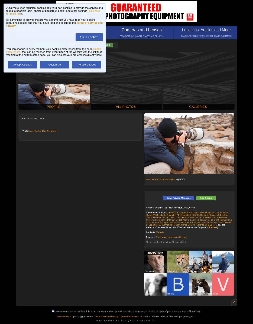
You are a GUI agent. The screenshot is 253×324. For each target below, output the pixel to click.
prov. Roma (152, 179)
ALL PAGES (35, 131)
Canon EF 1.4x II (189, 225)
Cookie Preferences (129, 316)
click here (212, 227)
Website (160, 232)
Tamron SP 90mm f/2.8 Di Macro (173, 220)
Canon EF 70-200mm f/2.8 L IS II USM (193, 217)
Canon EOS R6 (184, 212)
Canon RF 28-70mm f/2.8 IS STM (164, 225)
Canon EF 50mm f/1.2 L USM (160, 217)
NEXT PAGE (50, 131)
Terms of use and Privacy (106, 316)
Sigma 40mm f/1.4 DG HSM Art (178, 222)
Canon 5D (171, 212)
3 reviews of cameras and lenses (171, 237)
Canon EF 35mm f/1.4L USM (213, 215)
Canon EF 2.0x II (206, 225)
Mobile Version (64, 316)
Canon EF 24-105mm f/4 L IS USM (183, 215)
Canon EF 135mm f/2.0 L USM (204, 220)
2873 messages (167, 179)
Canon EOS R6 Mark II (204, 212)
